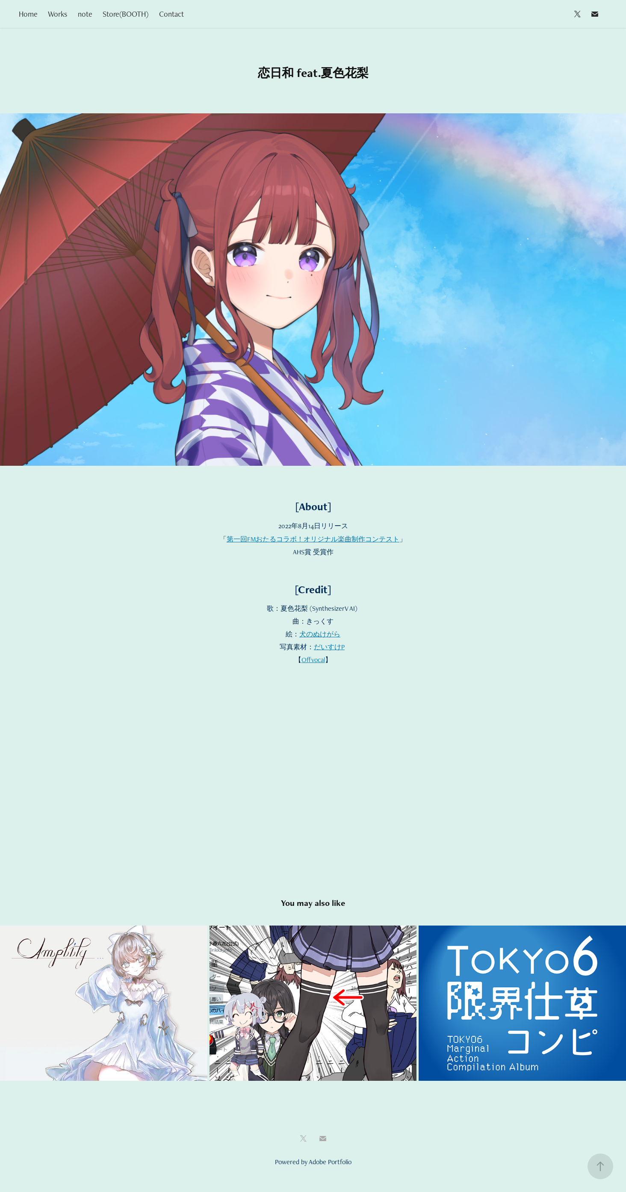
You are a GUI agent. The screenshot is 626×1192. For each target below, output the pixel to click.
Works (57, 14)
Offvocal (313, 659)
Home (28, 14)
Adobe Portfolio (330, 1161)
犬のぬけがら (319, 634)
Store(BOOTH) (125, 14)
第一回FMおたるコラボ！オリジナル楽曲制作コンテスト (313, 539)
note (85, 14)
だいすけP (329, 646)
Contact (171, 14)
